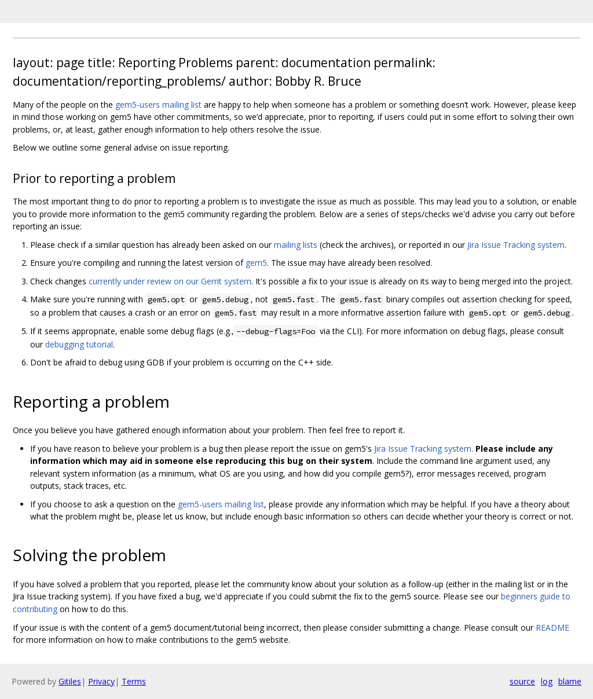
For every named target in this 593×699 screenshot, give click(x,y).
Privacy (101, 681)
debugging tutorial (79, 344)
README (552, 627)
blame (569, 681)
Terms (134, 681)
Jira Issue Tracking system (516, 244)
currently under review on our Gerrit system (170, 281)
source (522, 681)
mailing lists (295, 244)
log (546, 681)
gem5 (256, 262)
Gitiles (69, 681)
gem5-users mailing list (158, 104)
